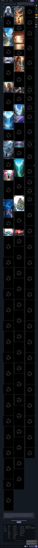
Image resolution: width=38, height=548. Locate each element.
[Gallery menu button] (7, 1)
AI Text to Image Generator (15, 532)
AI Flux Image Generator (14, 540)
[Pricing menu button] (28, 1)
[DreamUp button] (36, 546)
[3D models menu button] (11, 1)
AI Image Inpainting (14, 542)
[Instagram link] (28, 532)
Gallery (5, 531)
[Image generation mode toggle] (25, 546)
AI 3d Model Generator (15, 538)
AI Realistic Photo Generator (22, 538)
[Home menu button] (2, 1)
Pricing (9, 531)
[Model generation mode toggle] (27, 546)
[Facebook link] (29, 532)
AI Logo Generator (22, 531)
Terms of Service (9, 542)
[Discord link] (26, 532)
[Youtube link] (33, 532)
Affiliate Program (9, 536)
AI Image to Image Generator (15, 534)
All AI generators (22, 539)
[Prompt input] (14, 546)
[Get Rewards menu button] (26, 1)
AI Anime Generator (22, 530)
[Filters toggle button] (2, 546)
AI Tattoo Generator (22, 532)
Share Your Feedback (9, 538)
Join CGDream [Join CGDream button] (19, 526)
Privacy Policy (9, 540)
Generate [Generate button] (32, 546)
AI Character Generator (22, 533)
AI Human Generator (22, 536)
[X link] (31, 532)
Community (5, 535)
